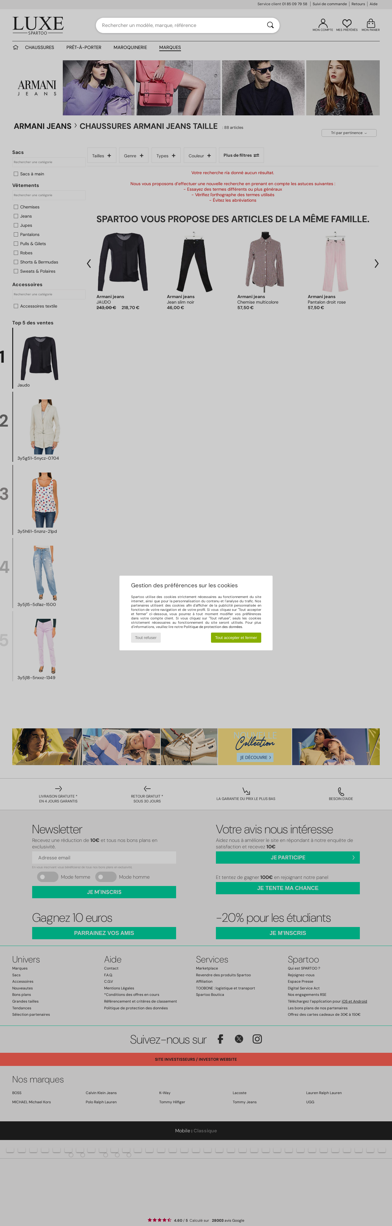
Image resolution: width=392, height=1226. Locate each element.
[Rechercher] (270, 25)
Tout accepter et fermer (236, 637)
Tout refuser (145, 637)
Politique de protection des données (213, 627)
